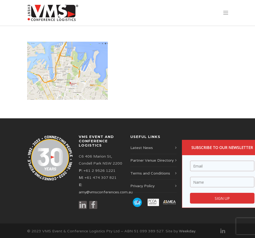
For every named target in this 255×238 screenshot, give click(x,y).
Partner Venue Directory (152, 160)
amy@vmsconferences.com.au (106, 192)
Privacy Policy (142, 185)
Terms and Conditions (150, 173)
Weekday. (187, 231)
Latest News (141, 147)
